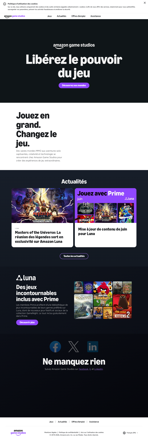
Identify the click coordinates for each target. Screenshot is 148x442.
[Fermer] (145, 3)
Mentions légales (50, 432)
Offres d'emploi (78, 16)
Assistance (96, 16)
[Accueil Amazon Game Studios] (14, 16)
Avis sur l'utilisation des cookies (92, 432)
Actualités (61, 16)
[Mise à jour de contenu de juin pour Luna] (105, 205)
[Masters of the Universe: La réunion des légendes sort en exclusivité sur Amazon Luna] (42, 205)
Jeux (49, 16)
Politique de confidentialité (68, 432)
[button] (130, 433)
